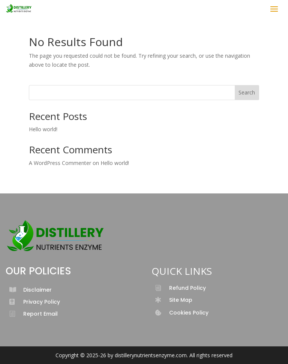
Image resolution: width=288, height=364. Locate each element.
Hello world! (43, 129)
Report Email (40, 314)
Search (246, 92)
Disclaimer (37, 290)
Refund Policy (187, 288)
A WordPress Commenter (60, 162)
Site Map (180, 300)
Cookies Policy (188, 312)
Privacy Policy (41, 302)
